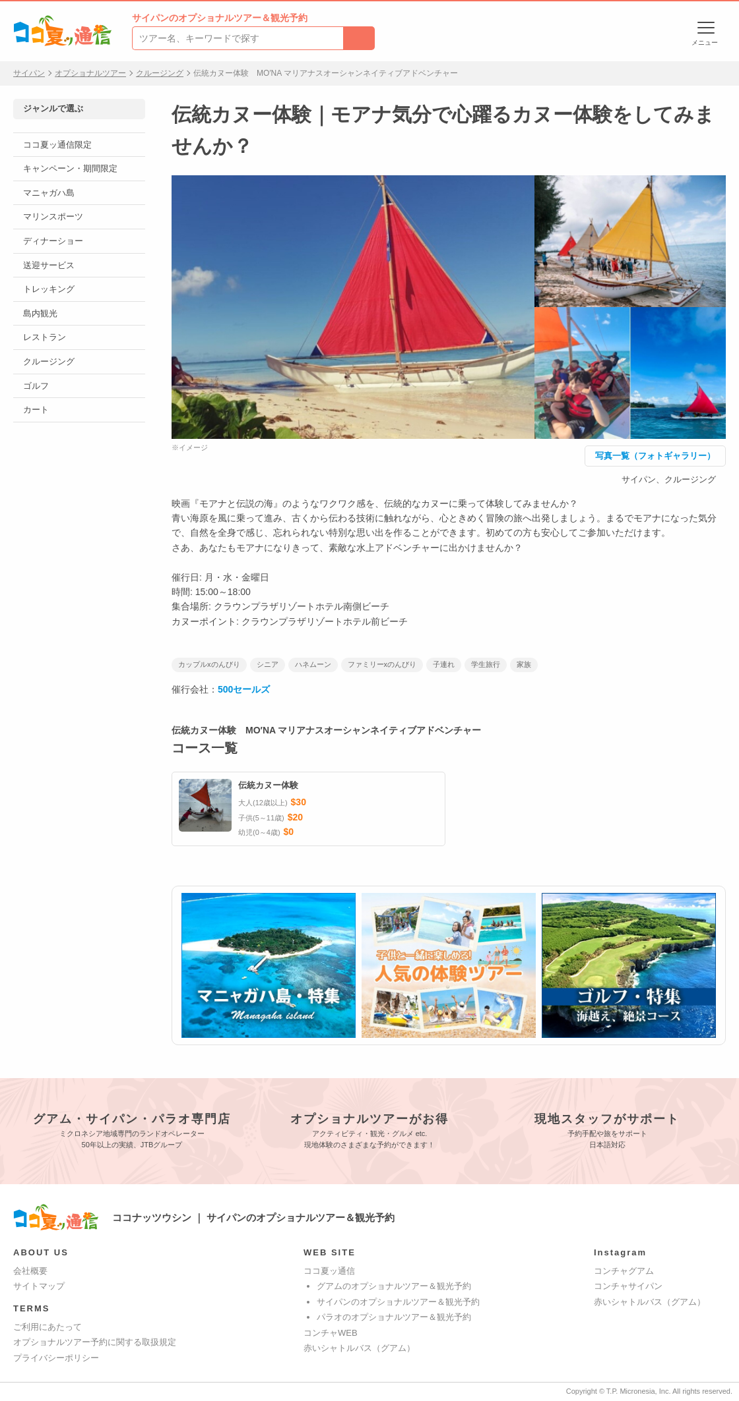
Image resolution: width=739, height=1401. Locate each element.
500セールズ (244, 689)
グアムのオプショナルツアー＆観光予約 (394, 1286)
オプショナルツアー (90, 73)
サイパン (29, 73)
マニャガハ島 (49, 193)
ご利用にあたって (47, 1327)
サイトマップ (39, 1286)
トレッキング (49, 289)
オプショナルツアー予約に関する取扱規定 (94, 1342)
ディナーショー (53, 241)
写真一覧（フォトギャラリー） (655, 456)
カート (36, 410)
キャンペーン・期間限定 (70, 168)
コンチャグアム (624, 1271)
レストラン (44, 337)
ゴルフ (36, 386)
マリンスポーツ (53, 216)
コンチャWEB (331, 1333)
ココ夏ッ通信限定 (57, 145)
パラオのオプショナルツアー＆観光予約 (394, 1317)
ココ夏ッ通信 (329, 1271)
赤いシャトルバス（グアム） (359, 1348)
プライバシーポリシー (56, 1358)
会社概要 (30, 1271)
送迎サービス (49, 265)
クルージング (159, 73)
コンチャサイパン (628, 1286)
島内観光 (40, 313)
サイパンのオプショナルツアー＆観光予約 (398, 1302)
